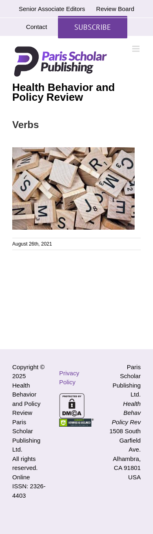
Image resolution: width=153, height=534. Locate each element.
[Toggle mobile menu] (136, 48)
